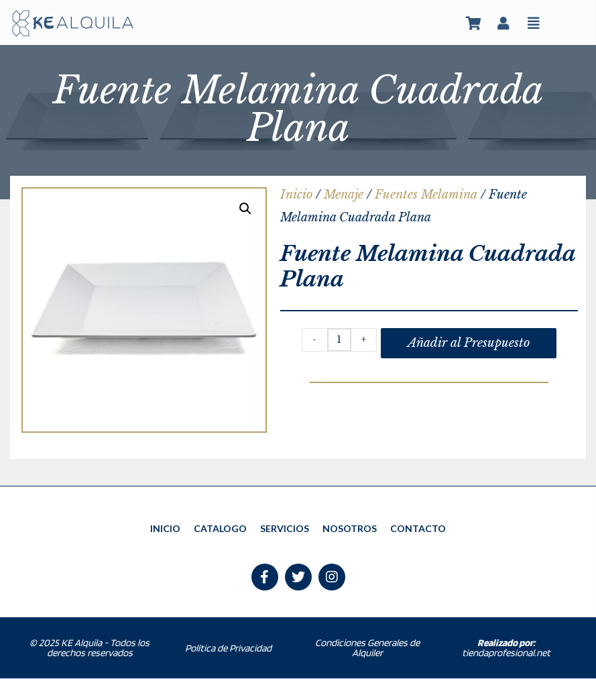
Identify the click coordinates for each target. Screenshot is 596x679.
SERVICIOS (284, 528)
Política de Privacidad (228, 649)
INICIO (165, 528)
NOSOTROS (349, 528)
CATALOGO (220, 528)
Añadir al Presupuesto (469, 342)
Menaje (343, 194)
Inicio (296, 194)
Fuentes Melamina (426, 194)
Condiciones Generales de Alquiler (367, 648)
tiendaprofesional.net (506, 648)
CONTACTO (418, 528)
